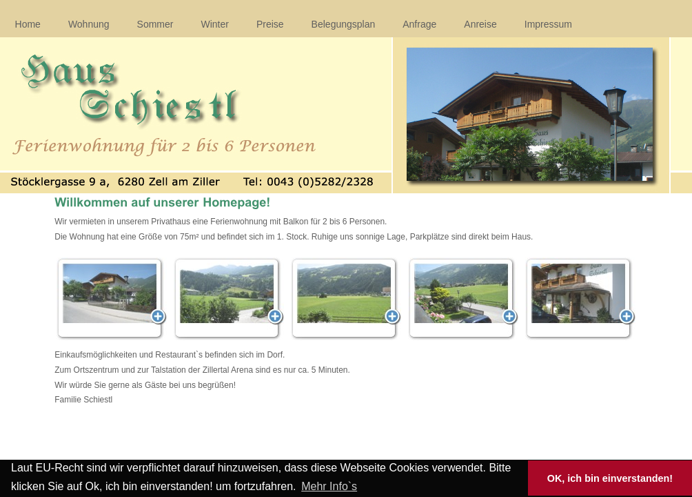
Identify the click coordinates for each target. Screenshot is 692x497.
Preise (270, 24)
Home (28, 24)
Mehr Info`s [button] (329, 486)
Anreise (480, 24)
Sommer (155, 24)
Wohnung (89, 24)
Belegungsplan (344, 24)
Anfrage (419, 24)
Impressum (548, 24)
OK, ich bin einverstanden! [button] (610, 478)
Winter (214, 24)
